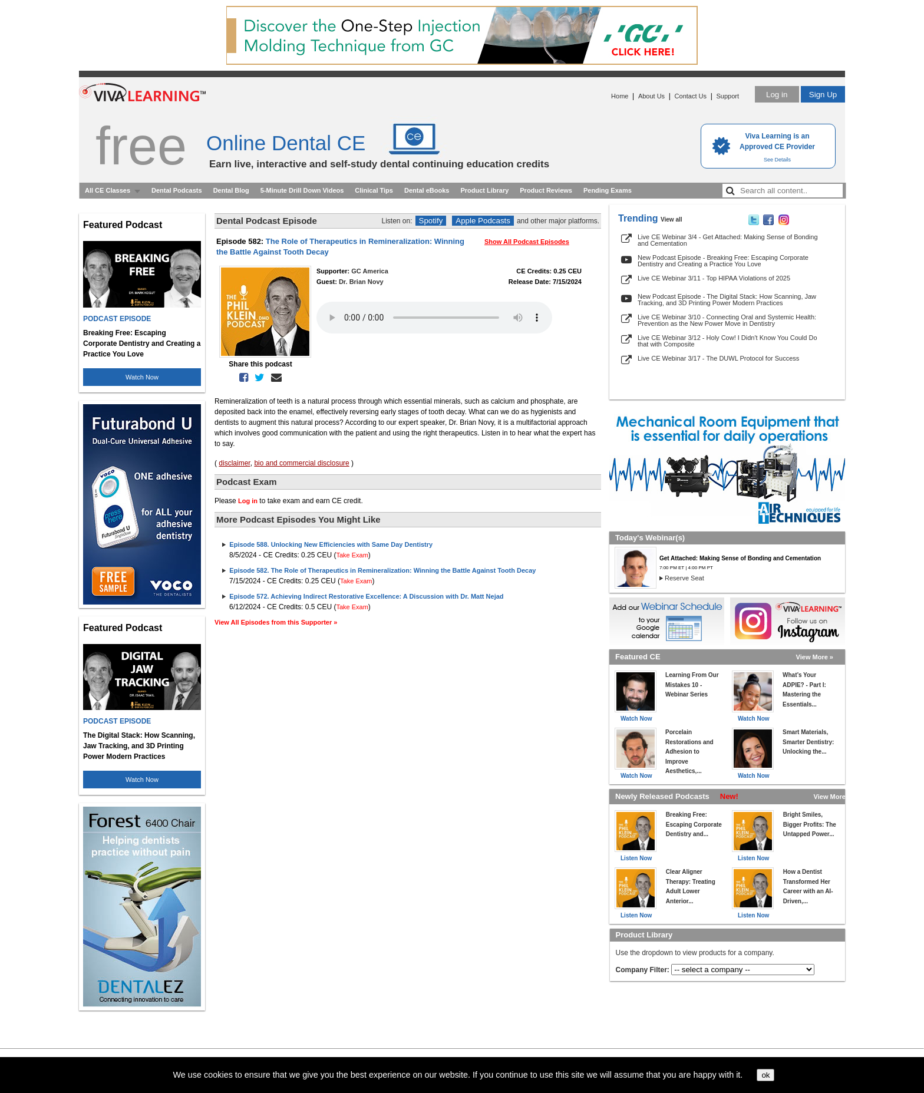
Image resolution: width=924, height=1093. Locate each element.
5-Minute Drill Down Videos (302, 190)
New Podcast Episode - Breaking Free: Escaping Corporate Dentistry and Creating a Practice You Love (723, 261)
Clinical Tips (374, 190)
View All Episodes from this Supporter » (275, 622)
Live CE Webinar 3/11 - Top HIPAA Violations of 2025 (714, 278)
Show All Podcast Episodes (526, 241)
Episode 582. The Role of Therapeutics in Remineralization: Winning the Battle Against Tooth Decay (382, 570)
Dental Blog (231, 190)
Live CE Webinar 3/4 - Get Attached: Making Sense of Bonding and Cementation (728, 240)
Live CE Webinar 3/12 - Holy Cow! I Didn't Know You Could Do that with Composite (727, 341)
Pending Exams (607, 190)
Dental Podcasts (176, 190)
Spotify (431, 220)
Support (727, 96)
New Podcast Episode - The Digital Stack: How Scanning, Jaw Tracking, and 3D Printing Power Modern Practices (727, 299)
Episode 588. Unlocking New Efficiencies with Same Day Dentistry (331, 544)
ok (765, 1075)
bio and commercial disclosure (301, 463)
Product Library (484, 190)
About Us (651, 96)
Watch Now (142, 377)
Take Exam (352, 555)
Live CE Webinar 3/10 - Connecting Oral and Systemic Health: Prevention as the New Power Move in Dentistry (727, 320)
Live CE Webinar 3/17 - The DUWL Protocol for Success (718, 358)
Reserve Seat (684, 578)
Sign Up (823, 94)
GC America (369, 271)
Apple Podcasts (483, 220)
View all (671, 219)
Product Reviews (546, 190)
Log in (776, 94)
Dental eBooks (426, 190)
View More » (814, 657)
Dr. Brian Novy (361, 281)
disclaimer (234, 463)
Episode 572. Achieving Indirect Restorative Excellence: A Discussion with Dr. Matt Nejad (366, 596)
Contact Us (691, 96)
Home (619, 96)
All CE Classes (107, 190)
